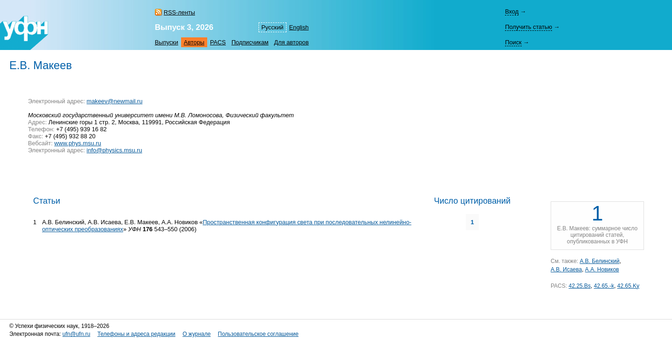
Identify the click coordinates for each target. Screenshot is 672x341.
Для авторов (291, 42)
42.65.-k (604, 286)
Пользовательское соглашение (258, 334)
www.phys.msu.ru (77, 143)
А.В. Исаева (566, 269)
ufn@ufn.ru (77, 334)
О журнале (196, 334)
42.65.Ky (628, 286)
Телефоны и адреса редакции (136, 334)
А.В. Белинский (599, 261)
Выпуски (166, 42)
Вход (511, 11)
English (299, 27)
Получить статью (528, 26)
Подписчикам (249, 42)
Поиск (513, 42)
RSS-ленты (179, 12)
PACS (218, 42)
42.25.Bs (579, 286)
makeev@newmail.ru (115, 101)
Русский (272, 27)
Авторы (194, 42)
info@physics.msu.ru (114, 150)
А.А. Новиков (602, 269)
